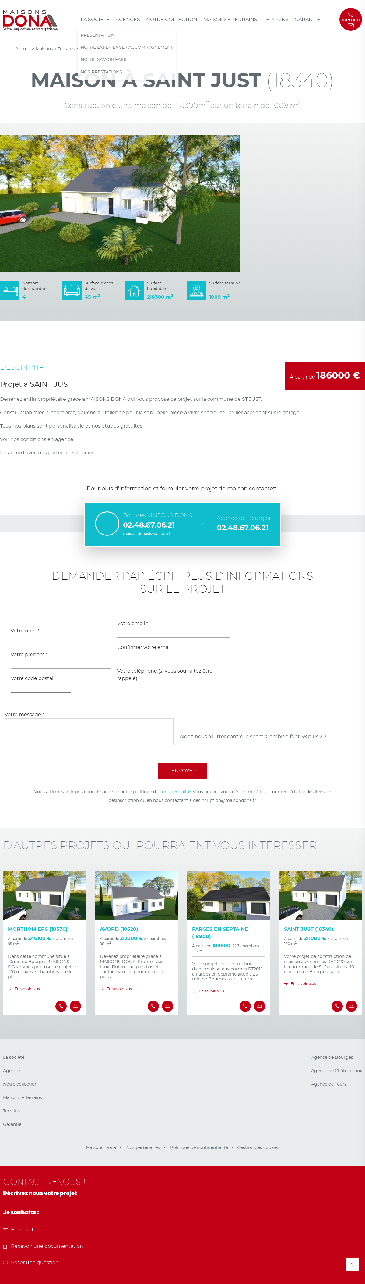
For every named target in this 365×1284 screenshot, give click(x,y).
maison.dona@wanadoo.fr (147, 533)
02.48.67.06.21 (149, 525)
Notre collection (171, 19)
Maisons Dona (101, 1148)
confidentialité (175, 792)
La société (95, 19)
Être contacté (23, 1229)
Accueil (23, 49)
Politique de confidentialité (199, 1148)
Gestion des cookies (258, 1148)
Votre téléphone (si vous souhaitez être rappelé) (164, 675)
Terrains (276, 19)
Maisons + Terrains (230, 19)
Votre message (24, 714)
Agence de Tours (328, 1084)
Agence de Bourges (332, 1057)
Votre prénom (29, 654)
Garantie (307, 19)
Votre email (132, 623)
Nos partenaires (143, 1148)
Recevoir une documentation (43, 1246)
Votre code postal (32, 678)
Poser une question (31, 1262)
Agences (128, 19)
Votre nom (25, 630)
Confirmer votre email (144, 647)
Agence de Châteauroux (336, 1071)
